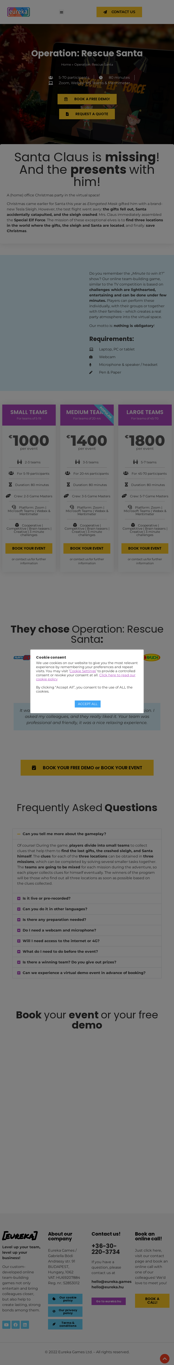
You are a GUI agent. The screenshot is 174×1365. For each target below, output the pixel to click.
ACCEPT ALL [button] (87, 704)
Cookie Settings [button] (83, 671)
